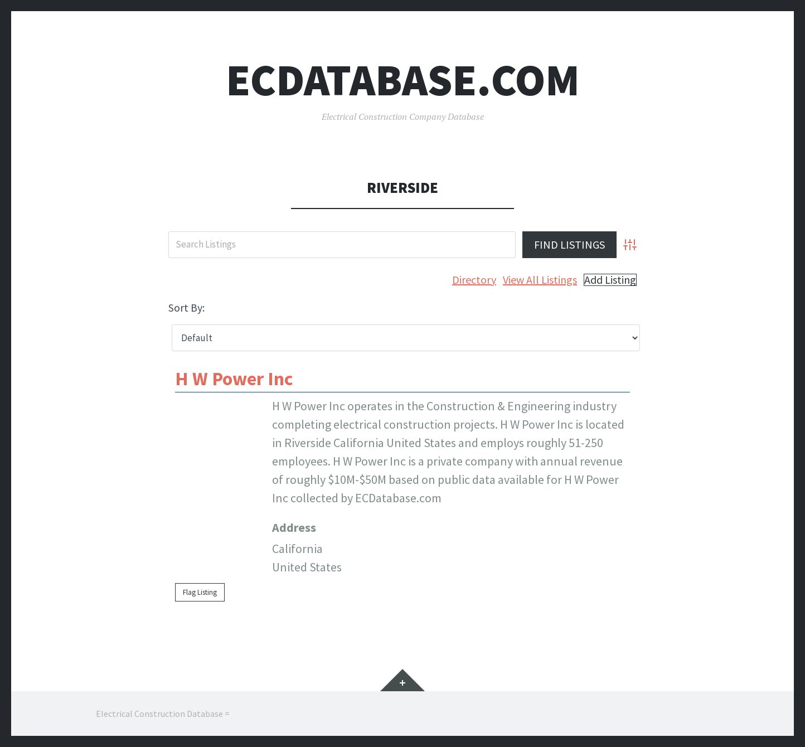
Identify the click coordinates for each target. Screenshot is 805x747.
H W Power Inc (234, 378)
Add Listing (610, 280)
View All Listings (540, 280)
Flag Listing (200, 592)
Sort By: (186, 307)
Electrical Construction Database (159, 713)
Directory (474, 280)
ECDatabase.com (403, 80)
